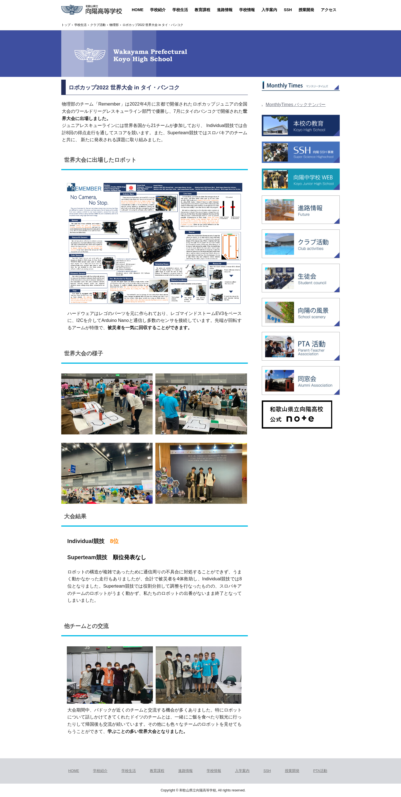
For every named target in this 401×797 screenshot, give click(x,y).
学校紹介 (158, 10)
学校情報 (247, 10)
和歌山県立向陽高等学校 (91, 10)
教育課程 (202, 10)
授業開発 (306, 10)
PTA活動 (320, 771)
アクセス (328, 10)
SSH (288, 10)
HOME (137, 10)
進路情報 (225, 10)
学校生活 (180, 10)
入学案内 (269, 10)
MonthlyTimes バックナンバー (296, 104)
